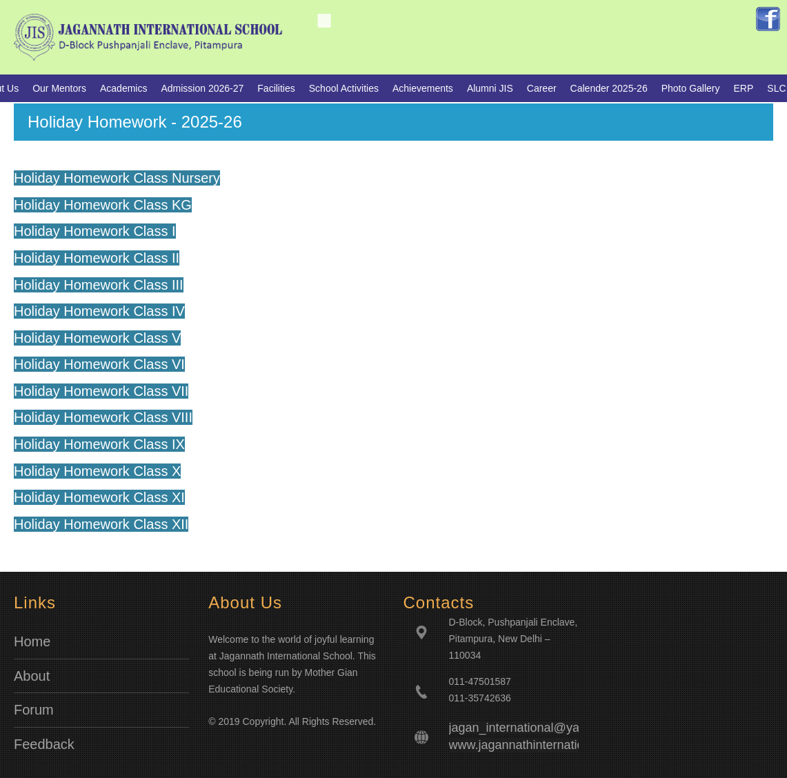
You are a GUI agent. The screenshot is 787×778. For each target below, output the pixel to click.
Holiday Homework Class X (97, 471)
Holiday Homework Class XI (99, 497)
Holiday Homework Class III (98, 284)
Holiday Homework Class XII (101, 524)
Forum (34, 709)
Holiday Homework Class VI (99, 364)
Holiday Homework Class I (95, 231)
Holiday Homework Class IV (99, 311)
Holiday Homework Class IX (99, 444)
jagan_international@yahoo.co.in (539, 728)
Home (32, 641)
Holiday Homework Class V (97, 338)
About (32, 676)
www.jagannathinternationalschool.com (556, 745)
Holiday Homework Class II (96, 258)
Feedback (44, 744)
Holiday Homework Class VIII (103, 417)
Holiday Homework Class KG (103, 204)
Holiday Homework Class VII (101, 391)
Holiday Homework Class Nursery (117, 178)
